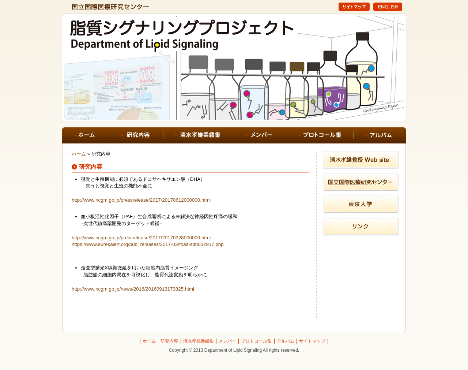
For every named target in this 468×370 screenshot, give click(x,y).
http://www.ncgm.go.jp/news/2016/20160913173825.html (133, 289)
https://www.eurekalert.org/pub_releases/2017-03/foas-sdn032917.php (148, 244)
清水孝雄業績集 (198, 135)
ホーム (85, 135)
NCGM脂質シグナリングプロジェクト (234, 68)
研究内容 (136, 135)
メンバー (259, 135)
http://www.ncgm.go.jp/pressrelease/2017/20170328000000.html (141, 237)
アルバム (379, 135)
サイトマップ (354, 7)
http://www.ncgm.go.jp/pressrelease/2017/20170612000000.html (141, 200)
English (386, 7)
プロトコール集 (319, 135)
